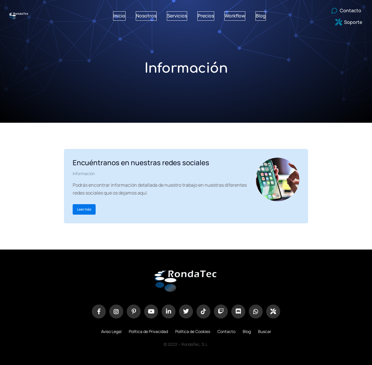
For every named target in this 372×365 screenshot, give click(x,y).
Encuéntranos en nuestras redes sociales (141, 162)
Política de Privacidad (148, 331)
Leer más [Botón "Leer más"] (84, 209)
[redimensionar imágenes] (277, 179)
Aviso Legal (111, 331)
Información (84, 173)
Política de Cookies (192, 331)
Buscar (264, 331)
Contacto (226, 331)
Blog (247, 331)
